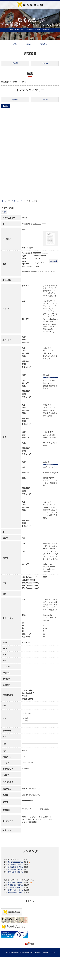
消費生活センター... (15, 890)
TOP (15, 44)
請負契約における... (15, 882)
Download (53, 261)
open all (15, 100)
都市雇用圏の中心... (15, 869)
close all (45, 100)
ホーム (4, 201)
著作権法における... (15, 885)
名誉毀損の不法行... (15, 892)
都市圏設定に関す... (15, 872)
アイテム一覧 (17, 201)
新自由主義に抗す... (15, 864)
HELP (28, 44)
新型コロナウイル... (15, 867)
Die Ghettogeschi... (15, 862)
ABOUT (43, 44)
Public (5, 106)
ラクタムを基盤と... (15, 887)
